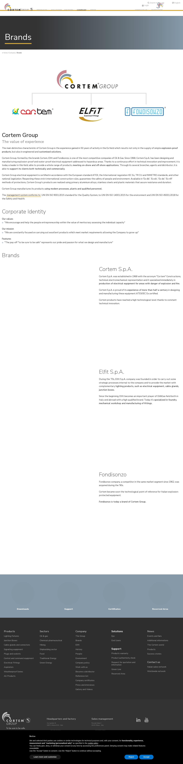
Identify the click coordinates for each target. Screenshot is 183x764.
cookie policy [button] (93, 743)
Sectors (68, 10)
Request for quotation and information (123, 663)
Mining (42, 644)
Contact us (141, 10)
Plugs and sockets (12, 653)
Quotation (157, 10)
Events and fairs (154, 636)
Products (42, 10)
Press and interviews (84, 684)
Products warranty (119, 653)
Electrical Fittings (12, 662)
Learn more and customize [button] (45, 757)
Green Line (116, 669)
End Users (116, 640)
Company (81, 10)
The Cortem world (155, 644)
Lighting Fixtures (11, 636)
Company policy (82, 662)
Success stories (154, 653)
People (78, 653)
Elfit (77, 644)
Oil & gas (44, 636)
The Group (80, 636)
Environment (81, 658)
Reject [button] (131, 757)
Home (5, 53)
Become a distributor (84, 671)
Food (42, 653)
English (176, 2)
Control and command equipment (19, 658)
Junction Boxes (10, 640)
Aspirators (8, 667)
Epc (113, 636)
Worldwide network (156, 671)
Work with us (81, 667)
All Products (10, 676)
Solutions (56, 10)
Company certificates (84, 680)
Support (116, 649)
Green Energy (46, 662)
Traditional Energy (48, 658)
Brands (78, 640)
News (93, 10)
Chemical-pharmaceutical (51, 640)
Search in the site (156, 2)
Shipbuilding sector (48, 649)
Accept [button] (146, 757)
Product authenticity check (123, 658)
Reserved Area (118, 673)
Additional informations (157, 640)
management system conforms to (23, 195)
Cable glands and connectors (17, 644)
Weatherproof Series (13, 671)
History (78, 649)
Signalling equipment (13, 649)
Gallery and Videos (84, 689)
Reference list (81, 676)
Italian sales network (156, 666)
